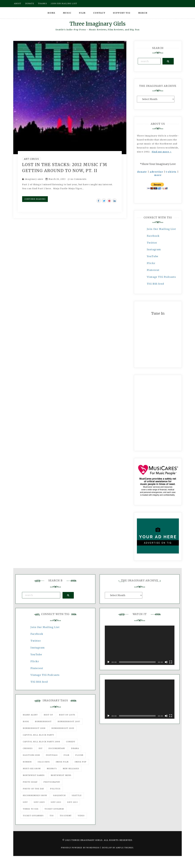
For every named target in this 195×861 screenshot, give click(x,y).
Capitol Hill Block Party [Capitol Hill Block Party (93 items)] (38, 735)
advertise (156, 171)
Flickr (151, 263)
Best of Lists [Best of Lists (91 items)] (67, 715)
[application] (139, 645)
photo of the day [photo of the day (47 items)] (33, 789)
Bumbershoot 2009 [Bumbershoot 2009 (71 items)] (63, 728)
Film (82, 13)
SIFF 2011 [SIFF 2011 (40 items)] (56, 802)
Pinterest (153, 270)
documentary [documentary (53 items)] (57, 748)
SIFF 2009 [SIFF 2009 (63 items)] (39, 802)
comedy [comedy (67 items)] (70, 742)
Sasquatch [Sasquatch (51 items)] (59, 795)
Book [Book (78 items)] (26, 721)
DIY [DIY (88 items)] (41, 748)
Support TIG (121, 13)
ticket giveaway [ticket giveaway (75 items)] (54, 809)
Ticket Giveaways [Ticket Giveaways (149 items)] (33, 816)
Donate (29, 3)
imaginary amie (34, 179)
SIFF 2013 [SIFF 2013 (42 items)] (72, 802)
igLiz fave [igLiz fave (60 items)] (44, 762)
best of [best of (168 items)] (48, 715)
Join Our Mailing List (161, 229)
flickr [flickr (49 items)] (79, 755)
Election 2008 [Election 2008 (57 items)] (31, 755)
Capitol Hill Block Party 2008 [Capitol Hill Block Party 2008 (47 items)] (41, 742)
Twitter (152, 242)
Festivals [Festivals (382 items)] (52, 755)
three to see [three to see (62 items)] (30, 809)
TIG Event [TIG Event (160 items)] (66, 816)
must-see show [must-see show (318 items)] (32, 768)
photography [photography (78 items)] (52, 782)
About (17, 3)
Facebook (153, 235)
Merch (142, 13)
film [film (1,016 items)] (66, 755)
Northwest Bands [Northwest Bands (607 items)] (34, 775)
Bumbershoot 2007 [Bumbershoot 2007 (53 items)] (69, 721)
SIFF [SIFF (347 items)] (25, 802)
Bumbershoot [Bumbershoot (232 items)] (43, 721)
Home (51, 13)
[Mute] (166, 662)
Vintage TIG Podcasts (161, 276)
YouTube (152, 256)
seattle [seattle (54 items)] (77, 795)
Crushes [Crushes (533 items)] (28, 748)
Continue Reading (35, 199)
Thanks (42, 3)
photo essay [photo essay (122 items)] (30, 782)
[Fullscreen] (170, 662)
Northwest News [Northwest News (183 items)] (61, 775)
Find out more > (162, 151)
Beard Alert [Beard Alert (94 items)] (30, 715)
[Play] (108, 662)
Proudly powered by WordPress (80, 848)
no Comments (77, 179)
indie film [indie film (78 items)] (62, 762)
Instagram (154, 249)
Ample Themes (124, 848)
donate (142, 171)
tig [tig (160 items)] (52, 816)
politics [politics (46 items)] (55, 789)
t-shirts (171, 171)
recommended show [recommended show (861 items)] (35, 795)
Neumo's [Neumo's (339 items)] (52, 768)
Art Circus (31, 158)
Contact (99, 13)
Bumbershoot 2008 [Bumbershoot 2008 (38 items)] (34, 728)
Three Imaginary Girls (97, 24)
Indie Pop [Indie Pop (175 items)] (80, 762)
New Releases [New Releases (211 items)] (71, 768)
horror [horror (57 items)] (27, 762)
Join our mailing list (64, 3)
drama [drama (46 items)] (75, 748)
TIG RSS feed (155, 283)
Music (67, 13)
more (157, 175)
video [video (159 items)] (81, 816)
